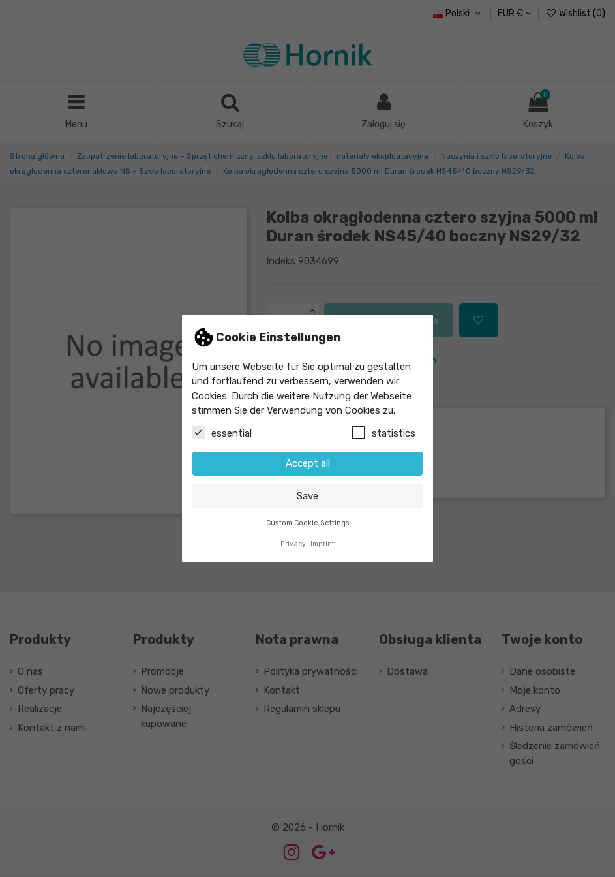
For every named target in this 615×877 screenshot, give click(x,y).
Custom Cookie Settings (308, 523)
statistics (383, 432)
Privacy (293, 544)
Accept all (308, 463)
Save (307, 496)
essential (222, 432)
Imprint (322, 544)
